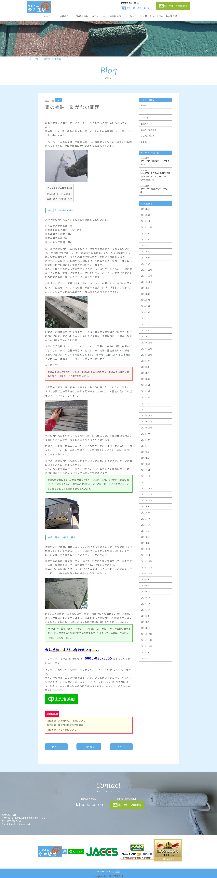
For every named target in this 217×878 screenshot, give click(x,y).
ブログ (132, 16)
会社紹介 (64, 16)
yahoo (105, 876)
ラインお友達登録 (168, 16)
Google (97, 876)
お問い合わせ (149, 16)
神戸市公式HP (116, 876)
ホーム (47, 16)
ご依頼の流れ (81, 16)
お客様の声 (115, 16)
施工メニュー (98, 16)
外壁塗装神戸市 (167, 859)
